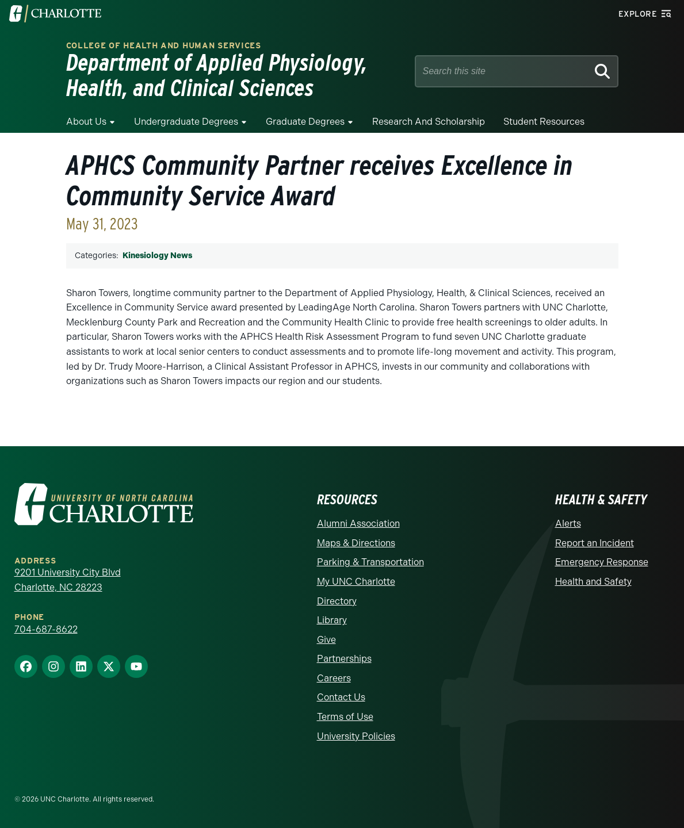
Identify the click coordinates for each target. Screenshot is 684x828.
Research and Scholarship (428, 121)
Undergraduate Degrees (186, 121)
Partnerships (344, 658)
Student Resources (543, 121)
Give (326, 639)
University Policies (356, 736)
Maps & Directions (356, 543)
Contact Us (341, 697)
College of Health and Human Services (163, 45)
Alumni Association (358, 523)
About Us (86, 121)
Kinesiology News (157, 255)
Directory (337, 601)
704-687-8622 (46, 629)
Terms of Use (345, 716)
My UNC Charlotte (356, 581)
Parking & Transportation (370, 562)
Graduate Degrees (305, 121)
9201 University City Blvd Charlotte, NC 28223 (67, 580)
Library (332, 620)
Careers (334, 678)
